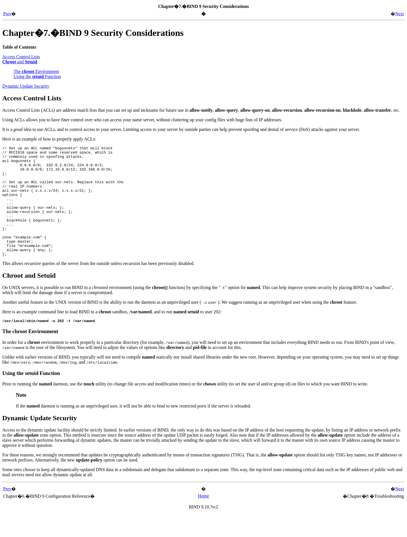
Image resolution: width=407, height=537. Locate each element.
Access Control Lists (21, 56)
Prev (7, 13)
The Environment (36, 71)
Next (399, 13)
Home (203, 518)
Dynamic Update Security (25, 86)
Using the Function (37, 76)
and (19, 61)
